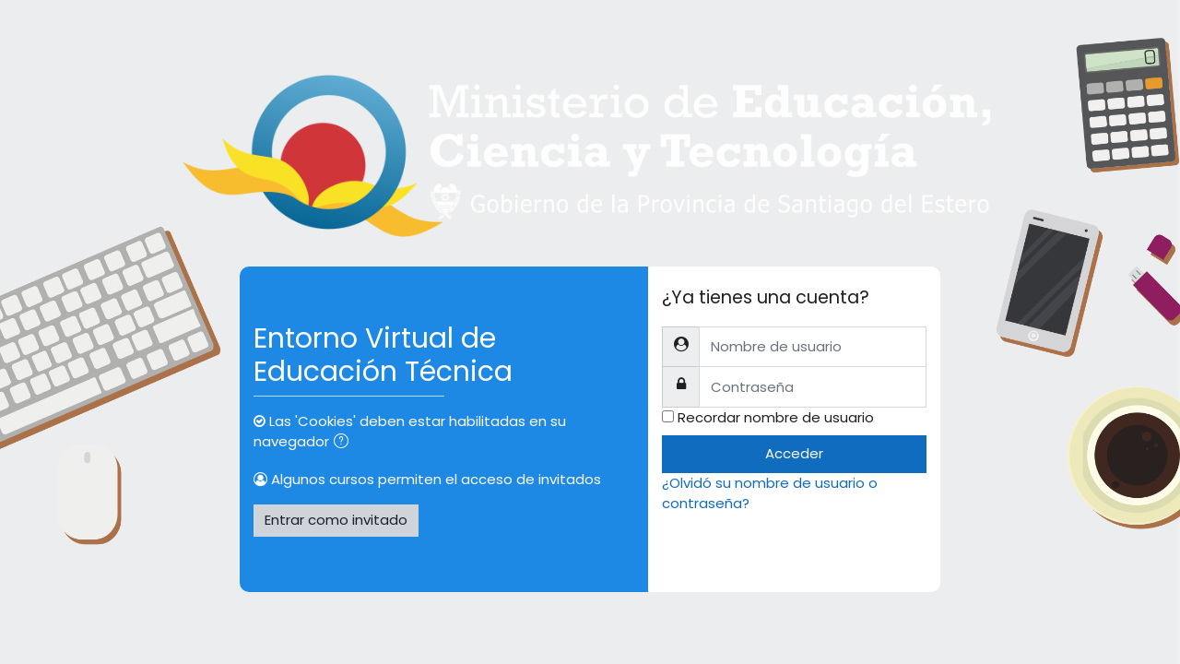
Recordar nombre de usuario (776, 417)
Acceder (794, 453)
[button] (345, 443)
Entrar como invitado (336, 519)
